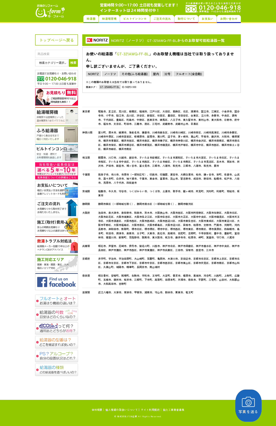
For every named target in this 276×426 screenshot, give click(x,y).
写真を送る (251, 405)
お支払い (207, 19)
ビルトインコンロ (135, 19)
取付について (186, 19)
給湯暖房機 (109, 19)
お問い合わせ (229, 19)
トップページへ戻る (56, 40)
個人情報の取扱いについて (121, 409)
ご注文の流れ (162, 19)
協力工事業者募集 (173, 409)
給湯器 (91, 19)
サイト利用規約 (150, 409)
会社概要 (97, 409)
